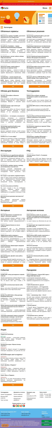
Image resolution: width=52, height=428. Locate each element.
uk (2, 1)
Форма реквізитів (18, 396)
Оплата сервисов (18, 394)
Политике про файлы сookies (16, 426)
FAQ (28, 151)
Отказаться (46, 424)
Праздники (31, 270)
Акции (3, 330)
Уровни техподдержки (6, 394)
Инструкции (6, 151)
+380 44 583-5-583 (22, 1)
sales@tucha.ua (25, 415)
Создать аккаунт (46, 417)
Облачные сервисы (9, 31)
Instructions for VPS (31, 396)
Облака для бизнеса (10, 91)
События (5, 270)
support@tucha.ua (30, 1)
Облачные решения (35, 31)
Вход (43, 415)
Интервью (5, 210)
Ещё (13, 86)
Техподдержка (33, 91)
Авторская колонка (35, 210)
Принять (47, 421)
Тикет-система (4, 400)
